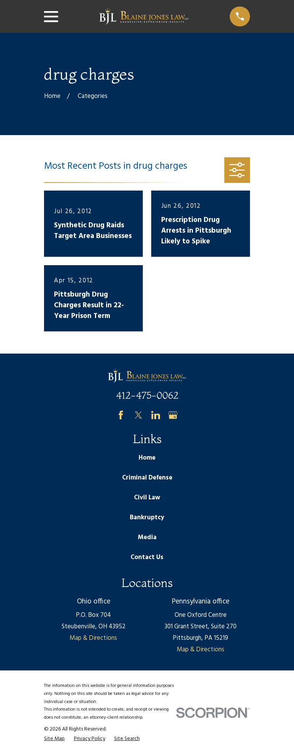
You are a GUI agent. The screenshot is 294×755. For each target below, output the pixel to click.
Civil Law (147, 497)
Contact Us (147, 557)
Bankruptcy (147, 517)
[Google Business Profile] (172, 415)
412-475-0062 (147, 395)
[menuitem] (54, 739)
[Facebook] (120, 415)
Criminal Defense (147, 478)
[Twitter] (138, 415)
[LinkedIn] (155, 415)
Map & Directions (93, 638)
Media (147, 537)
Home (147, 458)
